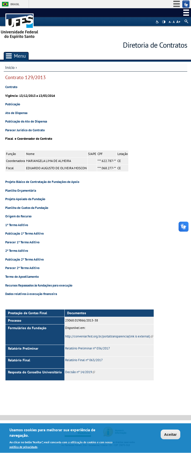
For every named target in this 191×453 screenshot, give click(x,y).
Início (10, 67)
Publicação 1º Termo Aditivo (24, 233)
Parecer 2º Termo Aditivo (22, 268)
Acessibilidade (158, 21)
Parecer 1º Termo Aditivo (22, 242)
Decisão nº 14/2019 (80, 372)
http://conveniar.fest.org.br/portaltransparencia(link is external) (109, 336)
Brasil (14, 4)
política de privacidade (23, 448)
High (163, 22)
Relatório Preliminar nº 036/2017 (87, 348)
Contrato (11, 87)
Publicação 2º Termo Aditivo (24, 259)
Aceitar (170, 435)
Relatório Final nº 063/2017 (84, 360)
